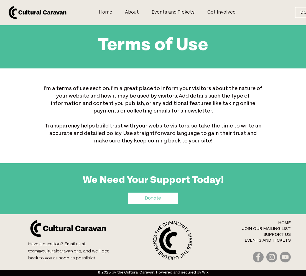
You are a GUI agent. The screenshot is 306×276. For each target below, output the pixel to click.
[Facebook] (258, 257)
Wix (205, 272)
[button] (223, 12)
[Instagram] (271, 257)
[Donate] (153, 198)
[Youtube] (285, 257)
